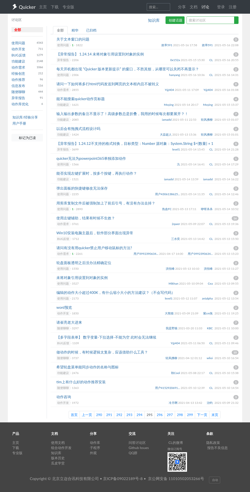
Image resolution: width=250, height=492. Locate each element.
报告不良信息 (217, 448)
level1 (176, 149)
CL (211, 60)
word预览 (64, 307)
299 (190, 415)
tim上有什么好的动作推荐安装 (81, 382)
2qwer (176, 224)
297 (170, 415)
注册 (233, 6)
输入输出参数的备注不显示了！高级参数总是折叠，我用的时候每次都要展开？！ (122, 113)
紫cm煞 (208, 313)
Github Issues (139, 448)
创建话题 (175, 20)
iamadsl (167, 119)
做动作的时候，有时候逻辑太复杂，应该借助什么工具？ (102, 352)
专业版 (68, 6)
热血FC (167, 209)
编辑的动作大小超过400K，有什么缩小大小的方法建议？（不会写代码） (115, 292)
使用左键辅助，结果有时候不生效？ (85, 218)
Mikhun (173, 283)
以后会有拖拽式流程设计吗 (78, 128)
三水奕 (176, 239)
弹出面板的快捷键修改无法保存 (82, 188)
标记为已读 (27, 138)
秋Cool (176, 373)
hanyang (175, 75)
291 (109, 415)
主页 (43, 6)
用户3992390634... (146, 254)
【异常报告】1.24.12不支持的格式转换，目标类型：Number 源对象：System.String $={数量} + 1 (134, 143)
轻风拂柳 (207, 119)
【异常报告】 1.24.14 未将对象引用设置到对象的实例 (100, 54)
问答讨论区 (137, 442)
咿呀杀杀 (207, 209)
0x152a (175, 60)
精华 (75, 30)
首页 (74, 415)
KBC (210, 328)
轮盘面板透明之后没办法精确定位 (83, 262)
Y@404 (170, 90)
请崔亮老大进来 (69, 322)
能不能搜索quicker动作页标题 (80, 98)
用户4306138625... (168, 194)
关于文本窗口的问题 (72, 39)
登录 (221, 6)
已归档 (91, 30)
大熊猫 (169, 313)
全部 (60, 30)
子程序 (95, 448)
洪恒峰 (170, 268)
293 (129, 415)
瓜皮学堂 (58, 463)
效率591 (167, 45)
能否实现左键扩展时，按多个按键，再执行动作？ (96, 173)
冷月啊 (173, 403)
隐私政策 (213, 442)
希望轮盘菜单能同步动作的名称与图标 (87, 367)
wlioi (210, 358)
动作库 (95, 442)
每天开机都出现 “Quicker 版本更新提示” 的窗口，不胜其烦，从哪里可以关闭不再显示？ (127, 69)
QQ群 (133, 453)
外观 (93, 453)
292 (119, 415)
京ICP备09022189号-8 (123, 478)
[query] (210, 20)
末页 (214, 415)
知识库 (154, 20)
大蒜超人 (166, 134)
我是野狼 (172, 328)
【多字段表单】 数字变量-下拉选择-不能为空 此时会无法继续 (106, 337)
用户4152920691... (168, 388)
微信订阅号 (174, 449)
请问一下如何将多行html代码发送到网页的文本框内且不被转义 (107, 84)
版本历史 (58, 458)
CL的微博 (175, 442)
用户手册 (19, 123)
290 (99, 415)
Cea (210, 283)
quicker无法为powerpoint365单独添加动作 (91, 158)
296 (160, 415)
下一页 (202, 415)
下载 (55, 6)
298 (180, 415)
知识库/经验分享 (25, 117)
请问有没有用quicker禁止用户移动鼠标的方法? (94, 248)
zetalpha (207, 298)
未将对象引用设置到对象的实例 (82, 277)
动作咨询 (63, 397)
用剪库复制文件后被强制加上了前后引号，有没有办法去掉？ (105, 203)
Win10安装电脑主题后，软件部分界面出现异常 (94, 233)
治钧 (210, 403)
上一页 (87, 415)
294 (139, 415)
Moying (169, 105)
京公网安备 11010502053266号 (176, 478)
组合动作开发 (61, 448)
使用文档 (58, 442)
